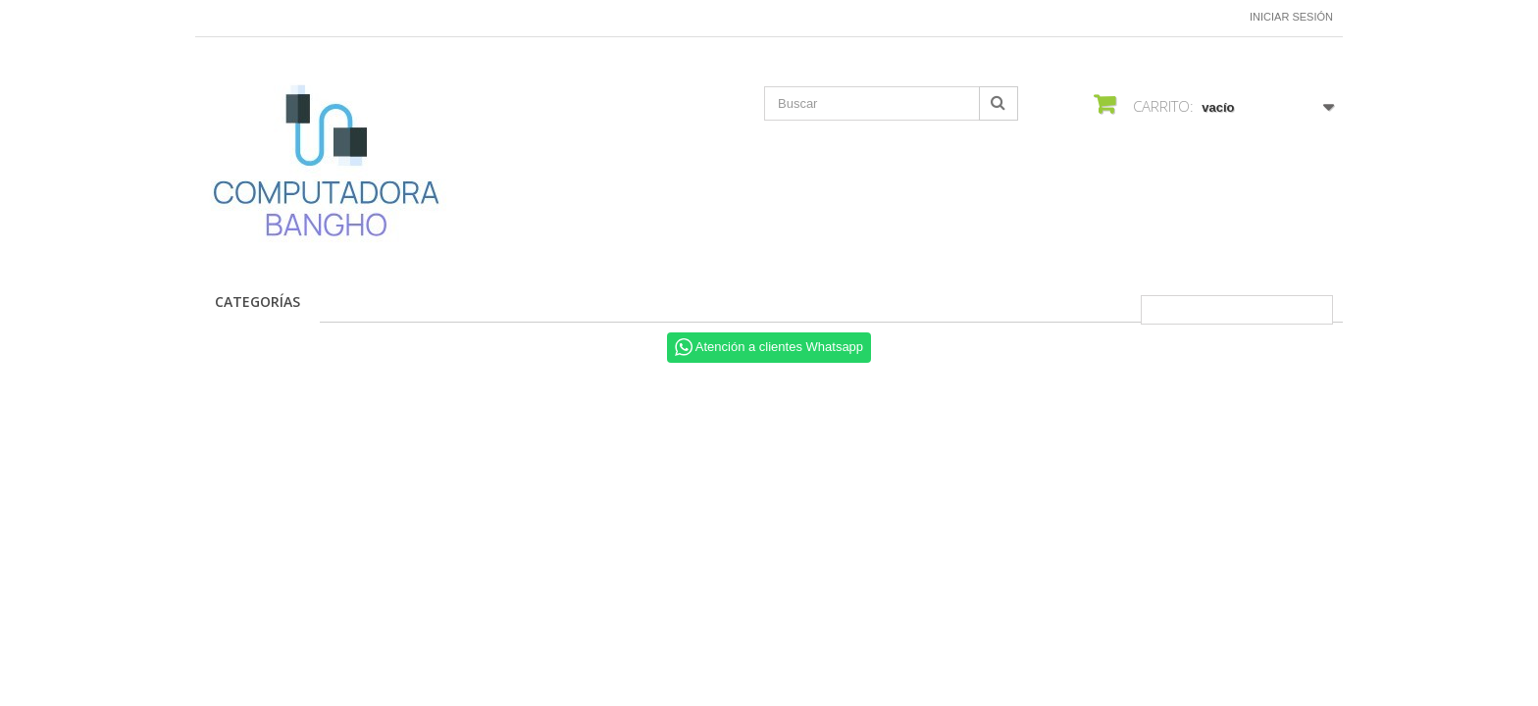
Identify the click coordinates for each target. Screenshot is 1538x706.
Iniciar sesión (1291, 17)
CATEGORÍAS (257, 301)
